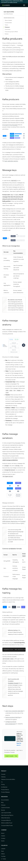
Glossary (3, 805)
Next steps (7, 706)
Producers (7, 27)
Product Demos (5, 789)
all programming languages (10, 125)
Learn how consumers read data (14, 711)
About (2, 833)
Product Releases (5, 792)
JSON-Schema (6, 521)
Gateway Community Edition (8, 779)
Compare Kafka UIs (6, 820)
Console (3, 774)
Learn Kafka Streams (8, 13)
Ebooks (3, 810)
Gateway (3, 777)
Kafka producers (10, 99)
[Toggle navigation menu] (24, 5)
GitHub (3, 854)
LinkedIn (3, 848)
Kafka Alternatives (5, 818)
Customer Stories (5, 807)
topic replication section (11, 161)
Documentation (5, 800)
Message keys (9, 170)
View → (25, 1)
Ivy (2, 782)
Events (2, 841)
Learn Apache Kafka (9, 11)
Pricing (3, 784)
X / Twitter (3, 859)
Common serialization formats (12, 549)
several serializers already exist (14, 508)
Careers (3, 836)
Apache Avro (14, 521)
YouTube (3, 856)
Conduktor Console (13, 683)
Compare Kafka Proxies (7, 825)
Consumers (7, 29)
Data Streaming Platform (7, 815)
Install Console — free (11, 756)
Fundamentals (8, 22)
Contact (3, 838)
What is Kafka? (8, 20)
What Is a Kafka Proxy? (6, 823)
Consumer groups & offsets (11, 31)
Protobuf (22, 521)
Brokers (7, 34)
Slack (2, 851)
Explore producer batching (12, 717)
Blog (2, 802)
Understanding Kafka (9, 17)
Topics (6, 25)
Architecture (4, 787)
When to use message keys (11, 246)
